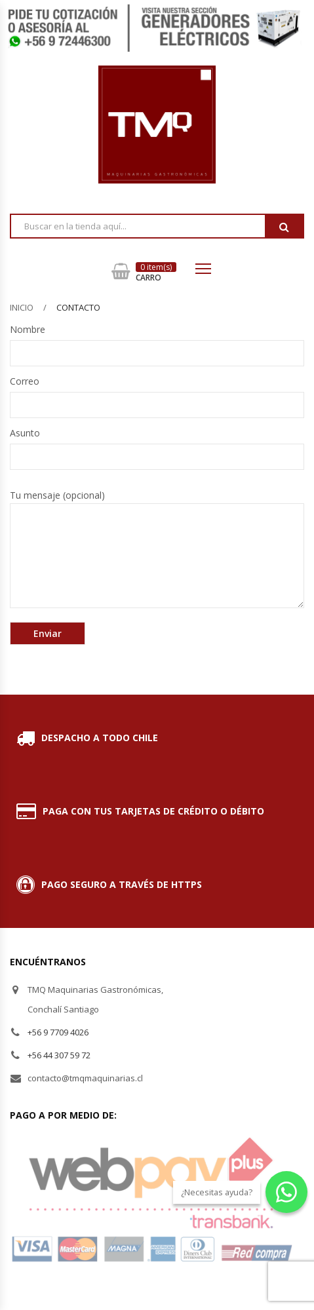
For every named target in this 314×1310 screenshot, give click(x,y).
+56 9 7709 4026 (58, 1032)
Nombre (157, 341)
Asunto (157, 445)
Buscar (284, 227)
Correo (157, 393)
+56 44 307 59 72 (59, 1055)
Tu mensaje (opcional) (157, 548)
